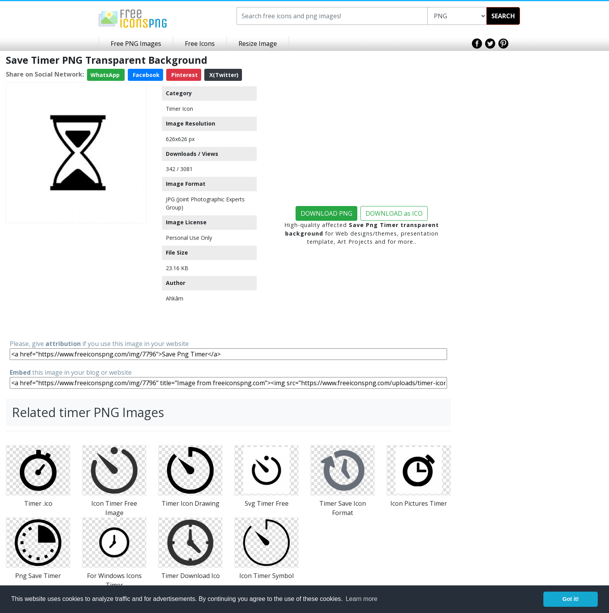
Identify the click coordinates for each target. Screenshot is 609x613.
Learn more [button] (362, 599)
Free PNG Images (136, 43)
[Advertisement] (76, 280)
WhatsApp (105, 75)
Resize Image (257, 43)
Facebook (145, 75)
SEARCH (503, 16)
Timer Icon (179, 108)
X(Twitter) (223, 75)
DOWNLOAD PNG (326, 213)
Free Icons (200, 43)
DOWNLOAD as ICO (394, 213)
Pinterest (184, 75)
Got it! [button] (570, 599)
